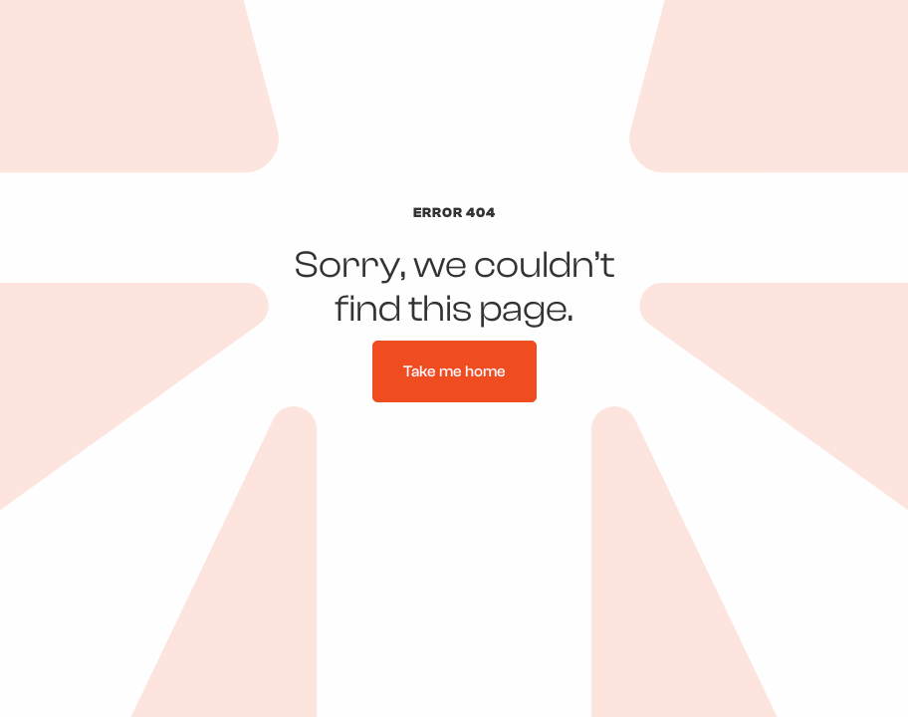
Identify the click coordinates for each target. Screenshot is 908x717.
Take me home (454, 371)
